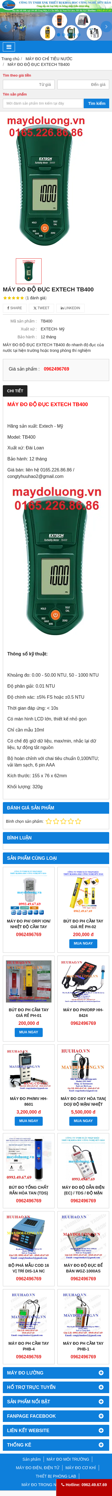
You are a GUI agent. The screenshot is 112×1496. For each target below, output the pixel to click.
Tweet (41, 308)
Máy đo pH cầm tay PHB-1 (83, 1346)
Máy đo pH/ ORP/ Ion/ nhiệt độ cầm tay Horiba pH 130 (29, 927)
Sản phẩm (32, 1459)
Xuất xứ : (29, 329)
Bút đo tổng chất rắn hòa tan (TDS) (29, 1190)
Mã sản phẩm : (23, 321)
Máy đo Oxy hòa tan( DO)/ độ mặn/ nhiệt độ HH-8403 (83, 1104)
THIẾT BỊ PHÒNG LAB (56, 1476)
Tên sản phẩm (15, 94)
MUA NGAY (83, 943)
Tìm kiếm (96, 103)
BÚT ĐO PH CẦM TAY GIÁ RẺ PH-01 (29, 1013)
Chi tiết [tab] (15, 391)
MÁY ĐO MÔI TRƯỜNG (68, 1459)
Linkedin (70, 308)
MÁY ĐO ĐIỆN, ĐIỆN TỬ (37, 1467)
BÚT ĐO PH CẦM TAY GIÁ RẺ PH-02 (83, 924)
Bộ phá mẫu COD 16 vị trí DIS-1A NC (28, 1268)
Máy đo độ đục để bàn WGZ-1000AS (83, 1268)
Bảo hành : (27, 337)
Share (14, 308)
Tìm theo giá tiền (17, 75)
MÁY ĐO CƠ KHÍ (80, 1467)
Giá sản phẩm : (24, 368)
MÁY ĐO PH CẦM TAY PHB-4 (28, 1346)
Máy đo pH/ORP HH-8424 (83, 1013)
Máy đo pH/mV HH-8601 (29, 1101)
